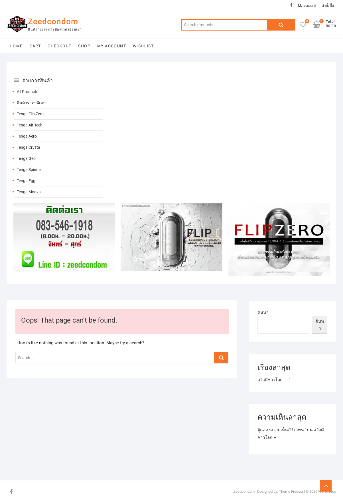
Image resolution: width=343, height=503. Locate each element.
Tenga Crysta (28, 147)
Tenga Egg (26, 180)
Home (16, 46)
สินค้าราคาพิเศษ (31, 102)
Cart (35, 46)
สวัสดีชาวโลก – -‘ (273, 380)
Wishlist (143, 46)
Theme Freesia (291, 491)
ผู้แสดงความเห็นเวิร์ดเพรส (281, 429)
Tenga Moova (29, 192)
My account (307, 6)
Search (281, 25)
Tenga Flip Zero (30, 114)
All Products (27, 91)
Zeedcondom (53, 21)
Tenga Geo (26, 158)
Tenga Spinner (29, 169)
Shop (84, 46)
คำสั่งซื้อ (328, 6)
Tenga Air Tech (29, 125)
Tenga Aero (27, 136)
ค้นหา (262, 312)
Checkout (59, 46)
